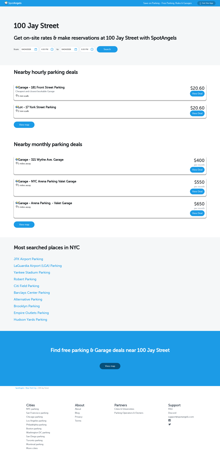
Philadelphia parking (36, 424)
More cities (32, 448)
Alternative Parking (28, 299)
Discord (172, 413)
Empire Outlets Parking (31, 313)
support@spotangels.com (181, 417)
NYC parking (32, 409)
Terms (78, 421)
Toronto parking (34, 440)
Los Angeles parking (36, 421)
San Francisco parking (37, 413)
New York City (31, 388)
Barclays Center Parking (32, 293)
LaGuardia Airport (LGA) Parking (38, 266)
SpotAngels (19, 388)
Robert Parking (25, 279)
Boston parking (33, 428)
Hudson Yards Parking (30, 320)
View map (24, 125)
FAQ (170, 409)
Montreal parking (34, 444)
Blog (77, 413)
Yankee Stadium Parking (32, 272)
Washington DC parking (38, 432)
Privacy (78, 417)
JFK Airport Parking (28, 259)
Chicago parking (34, 417)
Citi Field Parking (26, 286)
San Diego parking (35, 436)
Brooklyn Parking (27, 306)
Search (107, 49)
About (78, 409)
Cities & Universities (124, 409)
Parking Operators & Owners (128, 413)
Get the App (206, 3)
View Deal (197, 93)
